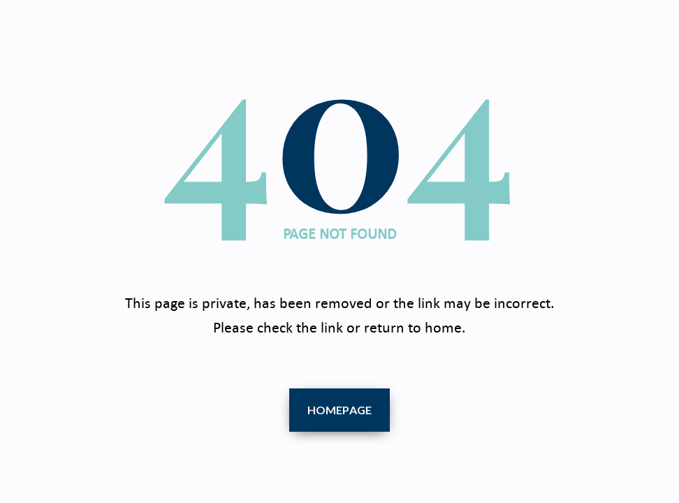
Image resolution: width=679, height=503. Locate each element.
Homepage (339, 409)
